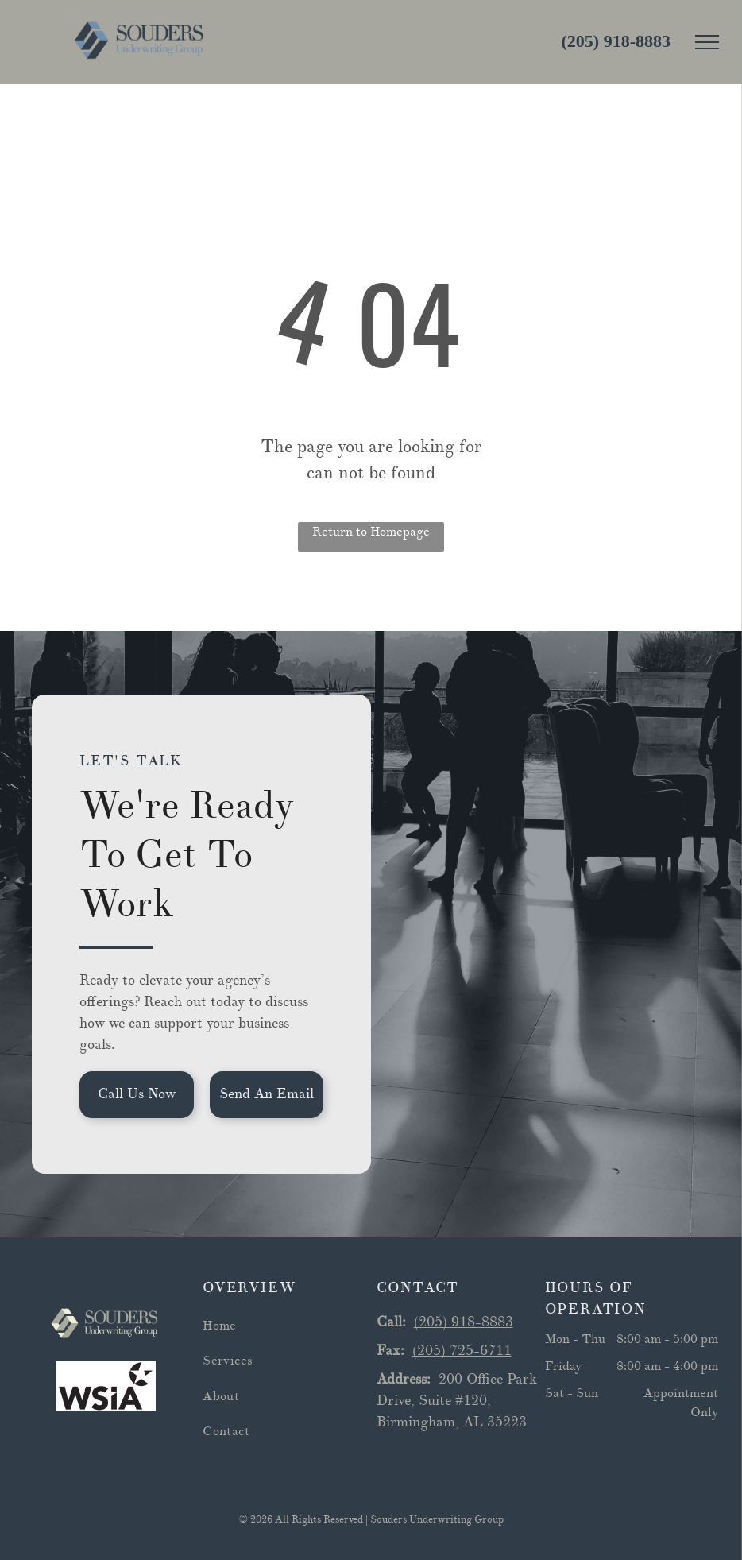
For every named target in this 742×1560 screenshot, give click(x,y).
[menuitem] (284, 1325)
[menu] (707, 42)
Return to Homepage (371, 532)
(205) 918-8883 (463, 1322)
